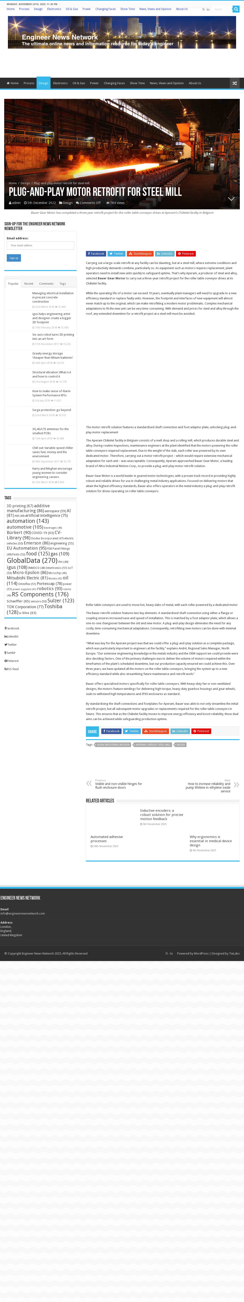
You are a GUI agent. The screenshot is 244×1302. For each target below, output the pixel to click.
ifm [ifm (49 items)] (63, 562)
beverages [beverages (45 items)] (53, 527)
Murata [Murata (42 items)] (55, 578)
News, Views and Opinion (155, 9)
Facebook (11, 628)
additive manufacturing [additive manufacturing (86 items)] (28, 508)
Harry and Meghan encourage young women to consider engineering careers (52, 473)
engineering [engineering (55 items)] (62, 543)
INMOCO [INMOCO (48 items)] (36, 568)
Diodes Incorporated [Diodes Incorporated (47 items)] (47, 538)
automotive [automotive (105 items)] (25, 527)
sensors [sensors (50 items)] (38, 601)
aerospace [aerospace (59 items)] (55, 511)
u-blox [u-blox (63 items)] (27, 613)
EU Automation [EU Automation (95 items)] (26, 548)
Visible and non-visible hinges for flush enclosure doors (119, 784)
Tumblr (10, 652)
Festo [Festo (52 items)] (18, 554)
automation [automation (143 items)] (28, 521)
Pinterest (11, 661)
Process (24, 9)
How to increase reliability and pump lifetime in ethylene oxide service (206, 786)
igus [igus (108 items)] (17, 567)
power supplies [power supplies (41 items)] (24, 589)
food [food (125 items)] (38, 554)
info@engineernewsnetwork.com (22, 913)
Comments (46, 283)
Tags (62, 283)
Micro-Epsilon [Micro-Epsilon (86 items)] (30, 572)
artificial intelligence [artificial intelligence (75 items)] (46, 515)
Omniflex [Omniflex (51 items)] (27, 584)
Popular (13, 283)
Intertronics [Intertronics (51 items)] (56, 568)
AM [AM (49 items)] (19, 515)
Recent (28, 283)
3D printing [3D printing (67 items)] (20, 506)
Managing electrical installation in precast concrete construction (53, 297)
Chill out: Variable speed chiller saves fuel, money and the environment (52, 452)
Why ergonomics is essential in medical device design (211, 841)
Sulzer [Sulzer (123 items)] (60, 601)
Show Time (127, 9)
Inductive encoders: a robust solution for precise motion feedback (161, 814)
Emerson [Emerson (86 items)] (37, 543)
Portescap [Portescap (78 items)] (49, 583)
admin (16, 203)
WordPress (201, 953)
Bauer (181, 744)
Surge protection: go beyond (51, 410)
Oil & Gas (72, 9)
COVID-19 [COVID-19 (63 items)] (42, 533)
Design (38, 9)
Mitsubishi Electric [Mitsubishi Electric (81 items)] (27, 578)
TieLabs (234, 953)
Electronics (54, 9)
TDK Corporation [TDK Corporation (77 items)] (25, 606)
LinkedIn (11, 636)
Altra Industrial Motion (113, 744)
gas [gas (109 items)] (60, 554)
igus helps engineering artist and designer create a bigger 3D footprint (51, 318)
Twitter (10, 644)
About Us (182, 9)
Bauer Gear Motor (111, 278)
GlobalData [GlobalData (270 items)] (32, 560)
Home (10, 9)
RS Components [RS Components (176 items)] (40, 594)
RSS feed (11, 669)
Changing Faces (105, 9)
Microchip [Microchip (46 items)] (57, 573)
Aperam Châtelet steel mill (153, 744)
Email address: (18, 238)
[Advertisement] (122, 62)
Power (87, 9)
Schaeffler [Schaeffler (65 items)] (18, 601)
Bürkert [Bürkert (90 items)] (19, 532)
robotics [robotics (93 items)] (49, 588)
